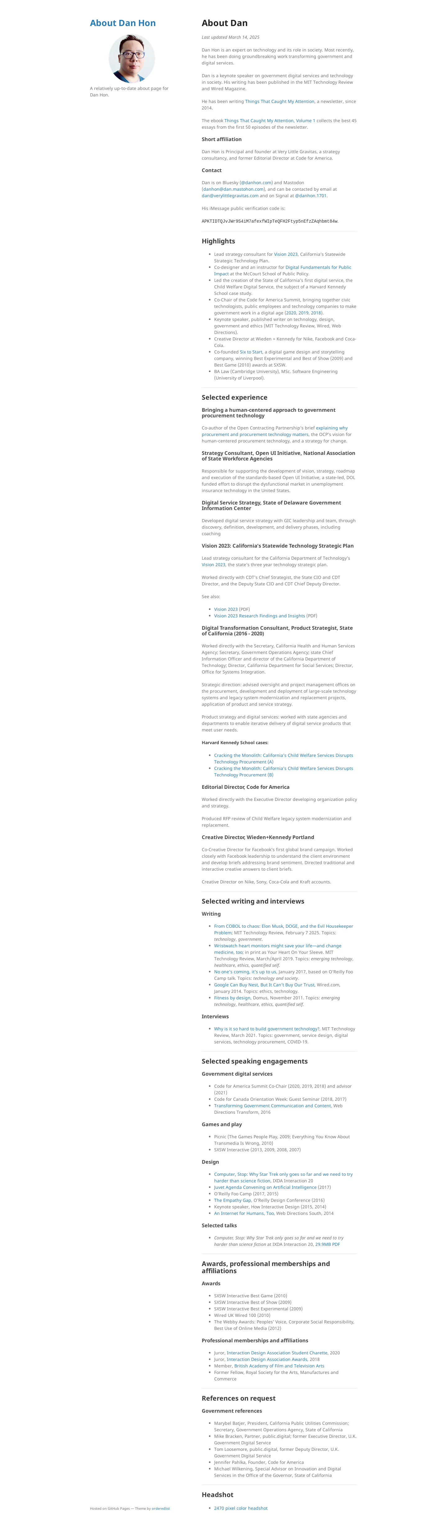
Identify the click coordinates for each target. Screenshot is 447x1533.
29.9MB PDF (327, 1244)
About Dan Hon (123, 23)
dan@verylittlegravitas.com (230, 195)
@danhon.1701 (311, 195)
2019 (304, 313)
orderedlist (161, 1508)
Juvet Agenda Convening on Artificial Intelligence (265, 1187)
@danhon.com (256, 182)
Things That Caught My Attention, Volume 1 (269, 120)
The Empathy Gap (232, 1200)
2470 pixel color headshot (241, 1508)
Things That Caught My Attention (279, 101)
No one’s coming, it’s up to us (245, 972)
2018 (316, 313)
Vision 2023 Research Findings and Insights (259, 616)
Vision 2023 (286, 254)
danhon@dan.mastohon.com (233, 189)
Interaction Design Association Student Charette (277, 1353)
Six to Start (251, 352)
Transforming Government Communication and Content (272, 1106)
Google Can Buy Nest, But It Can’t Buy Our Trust (264, 985)
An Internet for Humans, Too (244, 1213)
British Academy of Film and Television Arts (279, 1366)
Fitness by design (232, 998)
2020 (291, 313)
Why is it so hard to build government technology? (266, 1029)
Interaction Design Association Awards (267, 1359)
